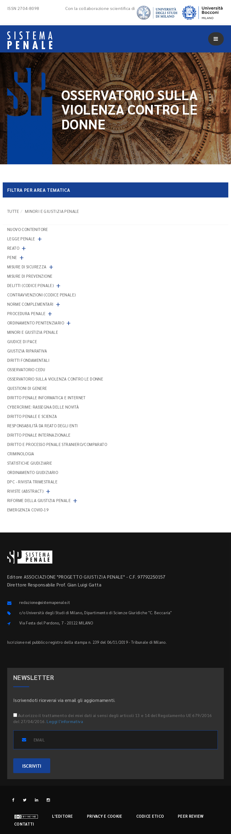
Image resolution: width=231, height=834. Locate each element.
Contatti (24, 823)
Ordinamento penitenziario (35, 322)
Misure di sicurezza (27, 266)
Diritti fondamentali (28, 360)
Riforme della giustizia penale (39, 500)
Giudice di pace (22, 341)
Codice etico (150, 816)
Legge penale (21, 238)
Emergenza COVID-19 (27, 509)
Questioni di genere (27, 388)
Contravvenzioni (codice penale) (41, 294)
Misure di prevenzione (29, 276)
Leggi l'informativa (65, 721)
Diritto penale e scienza (32, 416)
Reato (13, 248)
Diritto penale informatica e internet (46, 397)
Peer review (190, 816)
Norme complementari (30, 304)
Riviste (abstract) (25, 491)
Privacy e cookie (104, 816)
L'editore (62, 816)
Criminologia (20, 453)
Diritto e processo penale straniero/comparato (57, 444)
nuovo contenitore (27, 229)
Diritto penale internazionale (39, 435)
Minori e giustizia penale (32, 332)
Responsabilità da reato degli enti (42, 425)
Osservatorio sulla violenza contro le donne (55, 378)
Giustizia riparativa (27, 350)
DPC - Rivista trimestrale (32, 481)
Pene (12, 257)
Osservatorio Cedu (26, 369)
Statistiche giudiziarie (29, 463)
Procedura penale (26, 313)
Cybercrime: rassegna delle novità (43, 406)
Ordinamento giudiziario (32, 472)
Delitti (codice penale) (30, 285)
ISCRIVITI (31, 766)
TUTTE (13, 211)
